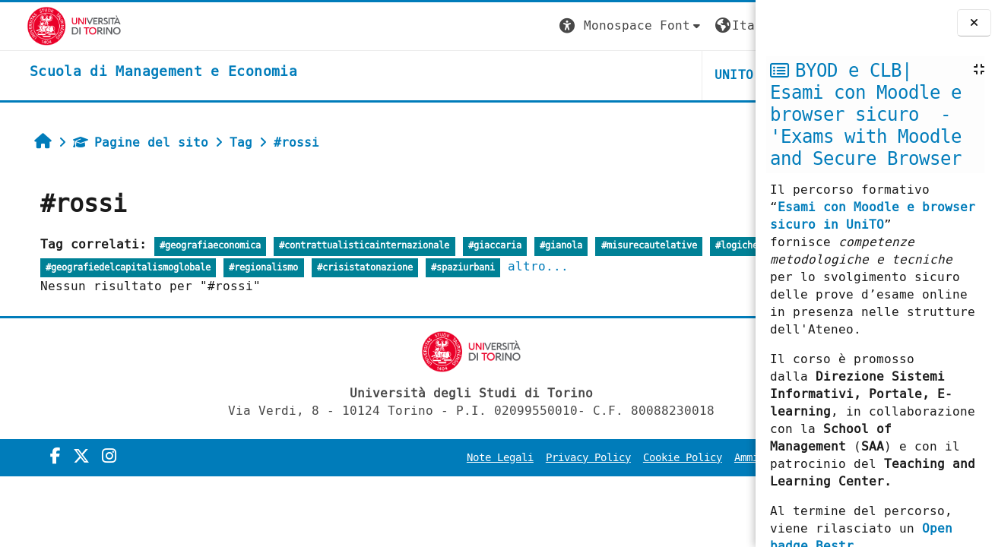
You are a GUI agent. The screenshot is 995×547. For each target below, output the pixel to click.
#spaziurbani (612, 267)
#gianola (542, 245)
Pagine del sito (121, 142)
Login (724, 25)
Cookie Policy (522, 458)
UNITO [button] (574, 75)
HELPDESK (662, 75)
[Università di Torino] (47, 25)
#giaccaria (475, 245)
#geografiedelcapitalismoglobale (277, 267)
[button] (471, 26)
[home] (137, 72)
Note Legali (339, 458)
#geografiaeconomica (191, 245)
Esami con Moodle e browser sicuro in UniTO (872, 215)
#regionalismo (412, 267)
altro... (687, 266)
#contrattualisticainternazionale (346, 245)
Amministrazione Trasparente (656, 458)
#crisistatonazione (513, 267)
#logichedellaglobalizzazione (101, 267)
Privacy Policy (428, 458)
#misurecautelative (630, 245)
